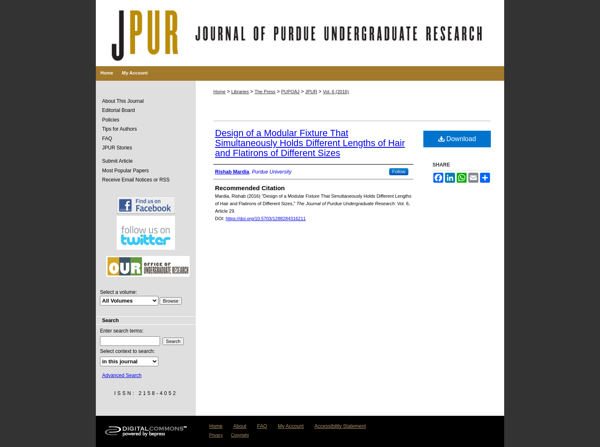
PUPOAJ (290, 91)
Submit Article (117, 161)
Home (219, 91)
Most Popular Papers (125, 171)
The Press (265, 91)
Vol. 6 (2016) (336, 91)
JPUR (311, 91)
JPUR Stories (117, 148)
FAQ (107, 139)
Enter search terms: (122, 331)
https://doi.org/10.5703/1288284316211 (266, 218)
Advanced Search (122, 375)
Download (457, 138)
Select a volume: (118, 292)
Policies (110, 120)
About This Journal (123, 101)
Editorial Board (118, 110)
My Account (291, 426)
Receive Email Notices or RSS (136, 180)
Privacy (216, 435)
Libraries (240, 91)
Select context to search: (127, 351)
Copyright (240, 435)
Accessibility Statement (340, 426)
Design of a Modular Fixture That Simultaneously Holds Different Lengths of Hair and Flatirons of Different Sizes (310, 143)
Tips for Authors (119, 129)
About (239, 426)
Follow (398, 171)
